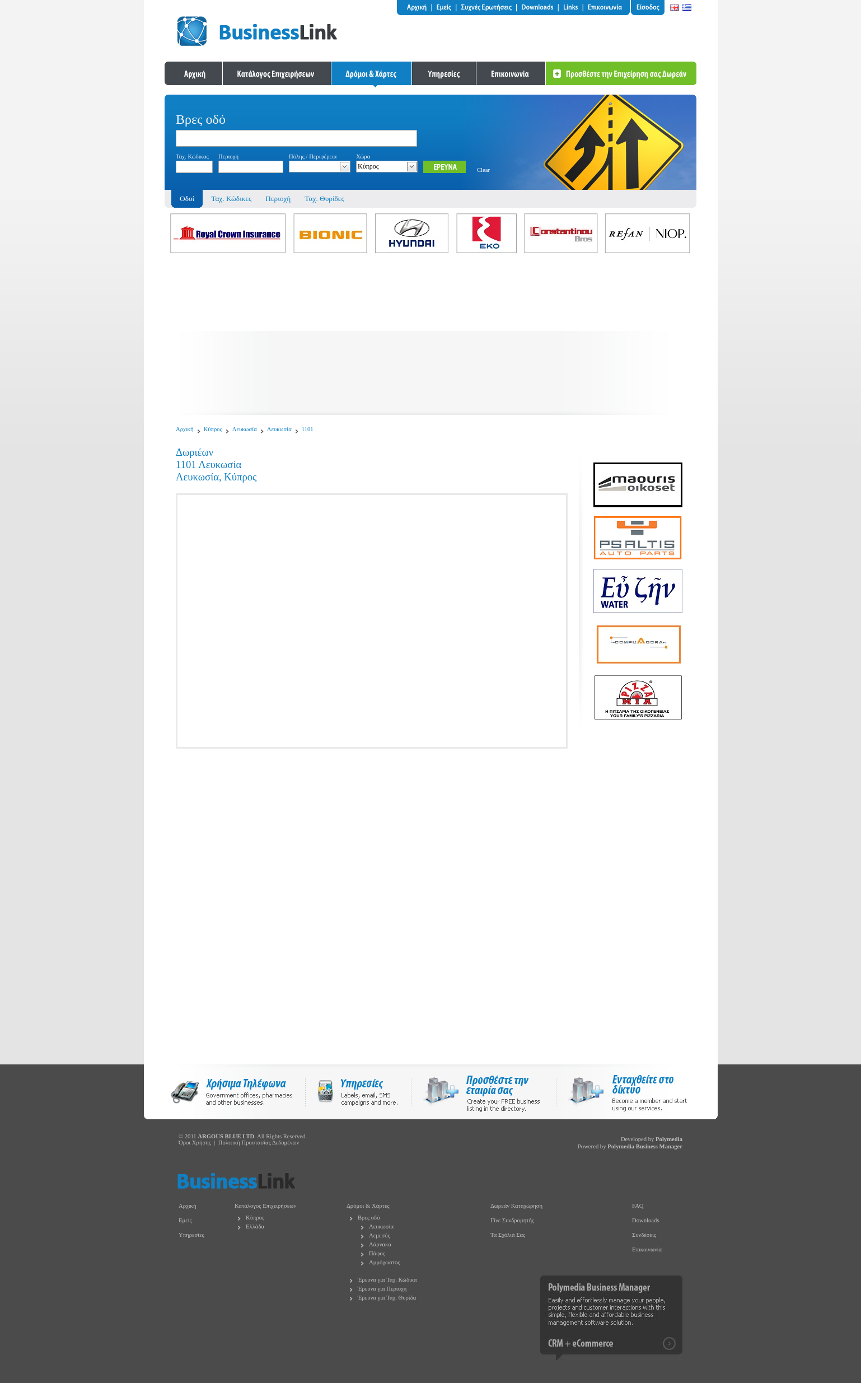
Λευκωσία (244, 429)
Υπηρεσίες (191, 1235)
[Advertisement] (430, 336)
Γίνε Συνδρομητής (512, 1220)
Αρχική (185, 429)
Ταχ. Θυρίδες (324, 198)
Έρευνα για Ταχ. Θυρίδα (387, 1298)
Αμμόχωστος (384, 1262)
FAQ (638, 1206)
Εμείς (185, 1220)
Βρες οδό (369, 1217)
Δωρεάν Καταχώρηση (516, 1206)
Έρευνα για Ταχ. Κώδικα (387, 1280)
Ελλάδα (255, 1226)
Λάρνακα (380, 1244)
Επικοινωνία (647, 1249)
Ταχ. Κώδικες (231, 198)
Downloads (645, 1220)
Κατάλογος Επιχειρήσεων (265, 1206)
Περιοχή (278, 198)
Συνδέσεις (644, 1235)
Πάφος (377, 1253)
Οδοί (187, 198)
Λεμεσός (379, 1235)
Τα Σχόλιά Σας (507, 1235)
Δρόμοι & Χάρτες (368, 1206)
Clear (483, 170)
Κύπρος (213, 429)
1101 (307, 429)
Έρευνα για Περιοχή (382, 1289)
